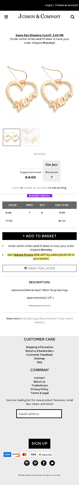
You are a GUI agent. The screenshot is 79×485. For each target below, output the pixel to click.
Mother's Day (55, 318)
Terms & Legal (40, 393)
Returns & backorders (39, 350)
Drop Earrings (29, 318)
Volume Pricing (23, 254)
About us (39, 381)
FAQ (39, 362)
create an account (36, 187)
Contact (39, 377)
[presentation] (35, 428)
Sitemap (39, 358)
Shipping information (39, 347)
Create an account (66, 5)
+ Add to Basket (39, 236)
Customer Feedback (39, 354)
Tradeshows (39, 385)
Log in (48, 5)
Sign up (39, 443)
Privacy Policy (39, 389)
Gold (8, 212)
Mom (42, 318)
